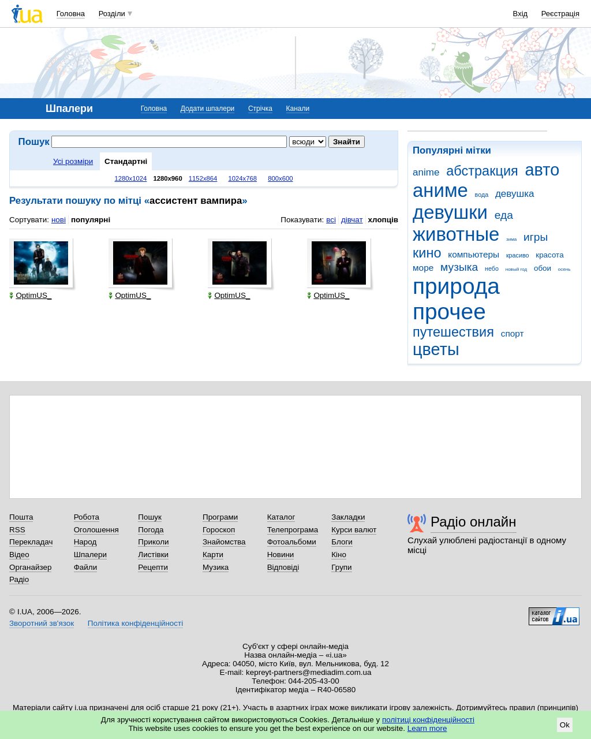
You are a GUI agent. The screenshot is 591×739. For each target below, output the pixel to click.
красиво (517, 255)
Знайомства (224, 542)
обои (542, 268)
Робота (86, 517)
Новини (280, 554)
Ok (565, 725)
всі (331, 219)
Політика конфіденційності (135, 623)
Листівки (153, 554)
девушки (450, 212)
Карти (213, 554)
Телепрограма (293, 529)
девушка (514, 193)
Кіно (338, 554)
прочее (449, 311)
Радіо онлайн (474, 521)
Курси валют (353, 529)
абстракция (482, 170)
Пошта (21, 517)
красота (549, 255)
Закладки (348, 517)
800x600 (280, 178)
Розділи (112, 13)
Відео (19, 554)
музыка (459, 267)
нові (58, 219)
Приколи (153, 542)
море (423, 268)
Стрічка (260, 108)
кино (427, 252)
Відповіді (283, 567)
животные (456, 234)
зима (511, 239)
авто (542, 170)
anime (426, 172)
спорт (512, 333)
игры (535, 237)
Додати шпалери (207, 108)
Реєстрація (560, 13)
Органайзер (30, 567)
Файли (86, 567)
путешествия (453, 331)
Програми (220, 517)
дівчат (352, 219)
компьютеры (473, 254)
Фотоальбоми (291, 542)
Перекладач (31, 542)
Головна (71, 13)
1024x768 (243, 178)
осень (564, 269)
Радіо (19, 579)
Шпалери (90, 554)
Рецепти (153, 567)
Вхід (520, 13)
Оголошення (96, 529)
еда (504, 215)
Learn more (427, 728)
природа (456, 286)
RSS (17, 529)
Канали (298, 108)
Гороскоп (219, 529)
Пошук (150, 517)
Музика (216, 567)
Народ (85, 542)
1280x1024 (130, 178)
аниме (440, 190)
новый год (516, 269)
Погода (150, 529)
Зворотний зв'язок (41, 623)
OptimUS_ (30, 295)
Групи (341, 567)
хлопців (383, 219)
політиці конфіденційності (428, 719)
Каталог (281, 517)
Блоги (342, 542)
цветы (436, 349)
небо (492, 268)
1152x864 (203, 178)
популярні (90, 219)
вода (482, 194)
